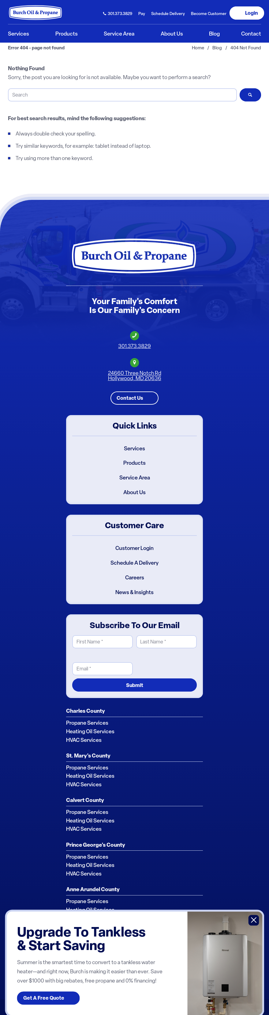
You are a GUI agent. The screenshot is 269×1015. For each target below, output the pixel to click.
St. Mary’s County (88, 755)
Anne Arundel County (93, 889)
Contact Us (130, 398)
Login (251, 13)
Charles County (85, 711)
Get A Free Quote (43, 998)
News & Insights (134, 592)
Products (134, 463)
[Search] (122, 94)
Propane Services (87, 723)
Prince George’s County (95, 845)
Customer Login (134, 548)
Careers (134, 577)
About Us (134, 492)
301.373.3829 (120, 13)
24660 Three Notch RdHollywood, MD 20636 (134, 375)
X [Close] (253, 920)
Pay (141, 13)
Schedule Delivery (168, 13)
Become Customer (208, 13)
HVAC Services (84, 740)
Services (134, 448)
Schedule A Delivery (134, 563)
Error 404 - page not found (36, 48)
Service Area (134, 477)
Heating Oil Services (90, 731)
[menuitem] (117, 13)
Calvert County (85, 800)
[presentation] (182, 663)
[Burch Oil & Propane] (35, 12)
